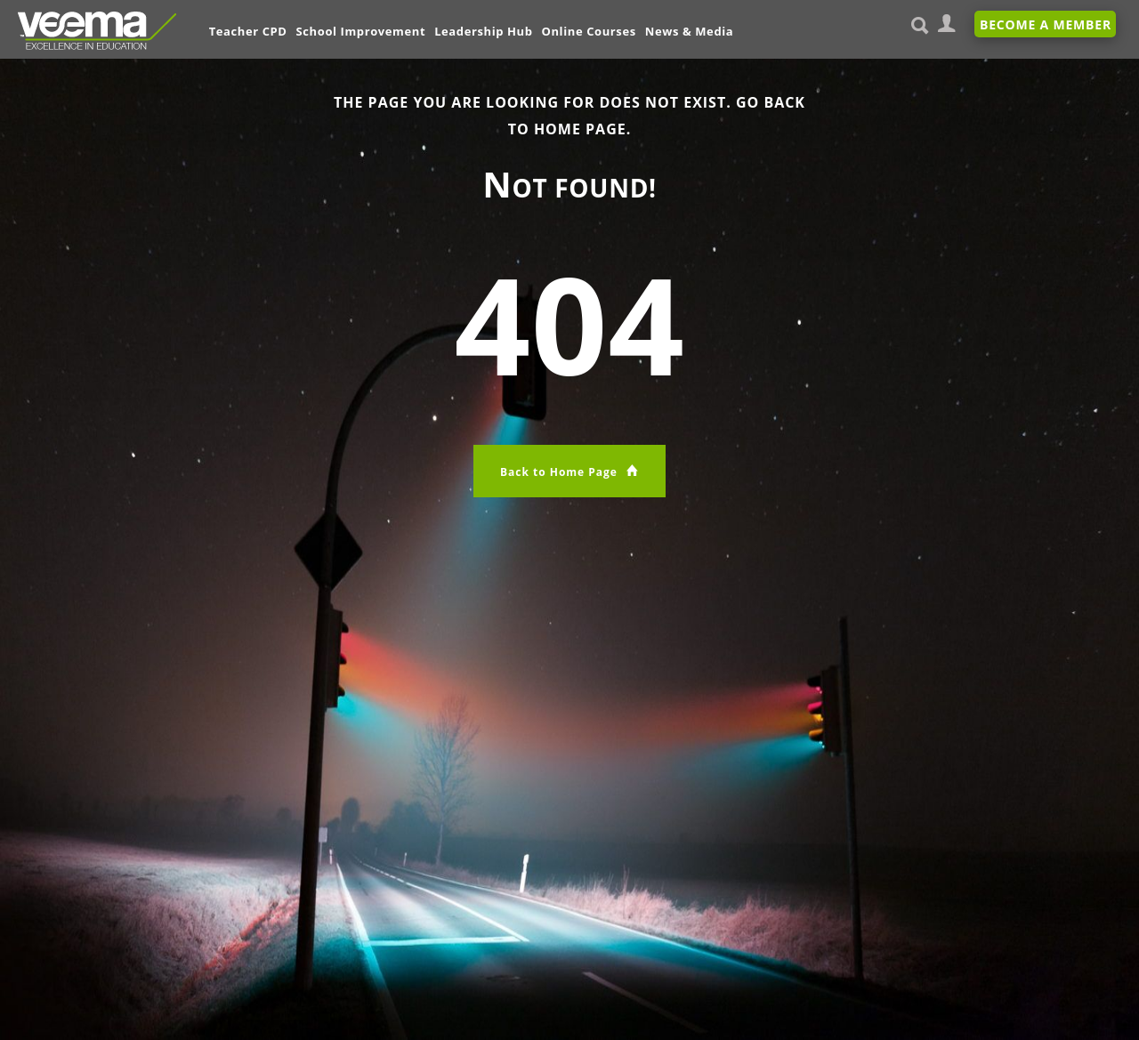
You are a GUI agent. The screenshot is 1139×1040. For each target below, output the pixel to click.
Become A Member (1045, 24)
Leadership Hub (483, 31)
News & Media (689, 31)
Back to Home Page (569, 471)
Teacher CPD (248, 31)
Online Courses (589, 31)
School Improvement (361, 31)
